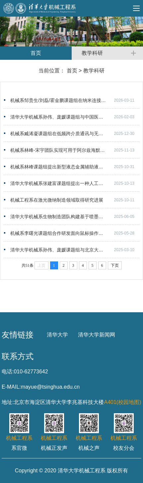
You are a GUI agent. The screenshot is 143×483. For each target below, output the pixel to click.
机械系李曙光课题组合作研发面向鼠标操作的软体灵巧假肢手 (73, 233)
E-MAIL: (11, 387)
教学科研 (94, 70)
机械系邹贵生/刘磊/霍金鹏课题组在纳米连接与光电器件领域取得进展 (74, 100)
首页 (72, 70)
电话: (8, 371)
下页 (115, 265)
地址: (8, 402)
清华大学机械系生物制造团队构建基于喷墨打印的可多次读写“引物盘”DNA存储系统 (74, 216)
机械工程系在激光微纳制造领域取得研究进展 (56, 200)
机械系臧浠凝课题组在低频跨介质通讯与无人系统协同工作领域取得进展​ (74, 133)
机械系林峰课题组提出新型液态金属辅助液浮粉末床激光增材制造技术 (74, 166)
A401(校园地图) (122, 402)
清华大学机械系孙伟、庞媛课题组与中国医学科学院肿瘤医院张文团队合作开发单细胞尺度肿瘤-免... (74, 117)
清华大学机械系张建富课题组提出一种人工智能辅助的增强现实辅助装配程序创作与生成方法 (74, 183)
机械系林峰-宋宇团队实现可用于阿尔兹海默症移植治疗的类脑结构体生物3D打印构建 (74, 150)
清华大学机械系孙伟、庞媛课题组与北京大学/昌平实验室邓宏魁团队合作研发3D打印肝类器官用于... (74, 249)
